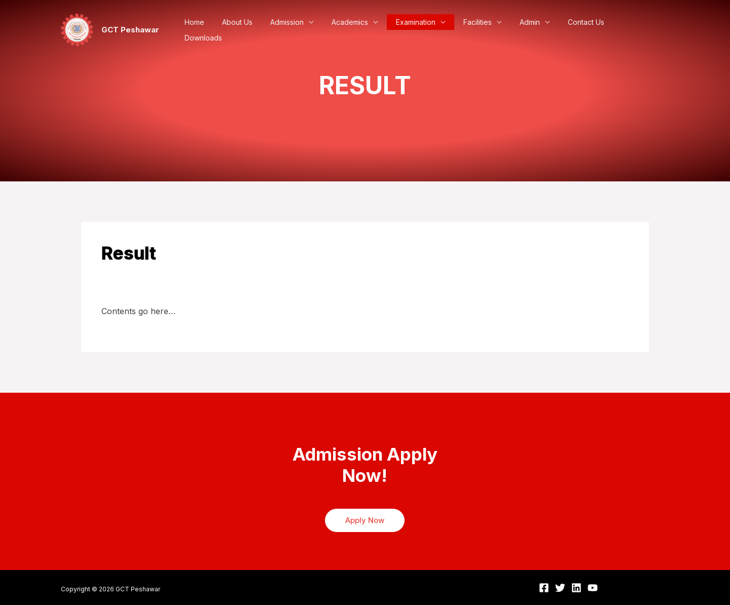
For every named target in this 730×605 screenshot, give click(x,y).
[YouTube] (593, 588)
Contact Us (585, 30)
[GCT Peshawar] (77, 29)
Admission (299, 30)
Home (212, 30)
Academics (359, 30)
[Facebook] (544, 588)
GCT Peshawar (130, 29)
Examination (423, 30)
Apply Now (364, 520)
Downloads (637, 30)
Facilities (482, 30)
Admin (532, 30)
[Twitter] (560, 588)
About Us (252, 30)
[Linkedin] (576, 588)
